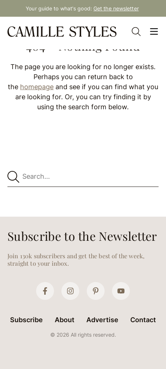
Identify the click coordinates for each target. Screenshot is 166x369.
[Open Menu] (154, 32)
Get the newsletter (116, 8)
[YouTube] (121, 291)
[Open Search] (136, 32)
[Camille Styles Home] (62, 31)
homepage (37, 87)
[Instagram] (70, 291)
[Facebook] (45, 291)
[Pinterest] (96, 291)
